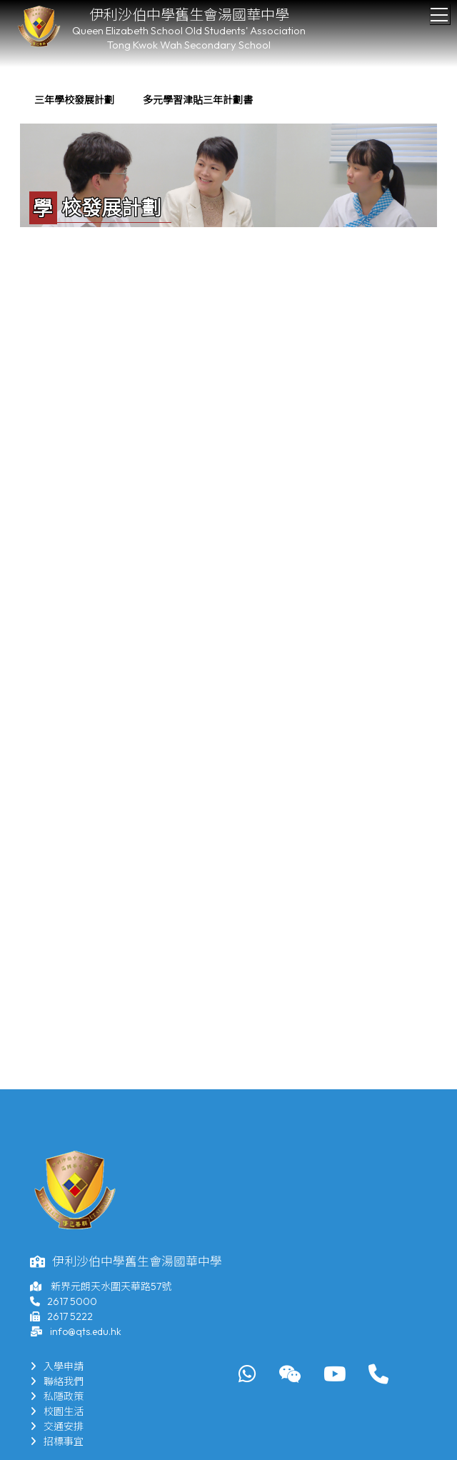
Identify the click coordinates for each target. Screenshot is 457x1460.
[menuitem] (74, 100)
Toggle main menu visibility (440, 10)
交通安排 (57, 1426)
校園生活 (57, 1411)
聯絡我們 (57, 1381)
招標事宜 (57, 1441)
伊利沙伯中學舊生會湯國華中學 (189, 15)
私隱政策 (57, 1396)
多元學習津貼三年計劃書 (198, 100)
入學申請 (57, 1366)
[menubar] (143, 100)
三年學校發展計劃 (74, 100)
